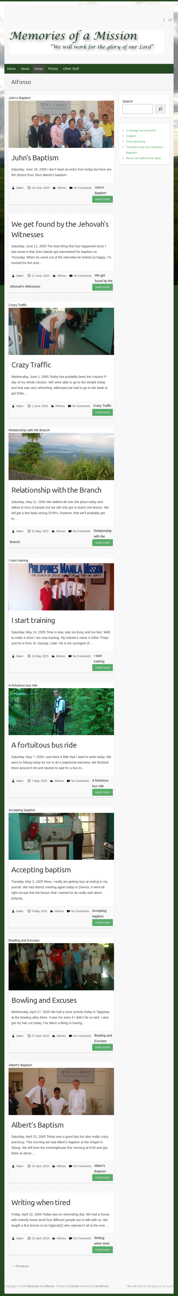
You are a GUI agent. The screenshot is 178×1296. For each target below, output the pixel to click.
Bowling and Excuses (43, 1000)
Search (128, 101)
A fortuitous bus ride (44, 745)
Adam (19, 188)
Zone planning (135, 141)
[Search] (160, 109)
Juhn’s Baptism (34, 157)
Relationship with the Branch (56, 490)
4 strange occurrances (141, 130)
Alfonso (61, 188)
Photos (53, 69)
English (131, 136)
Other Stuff (71, 69)
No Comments (83, 188)
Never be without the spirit (143, 158)
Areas (38, 69)
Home (11, 69)
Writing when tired (40, 1202)
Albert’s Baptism (37, 1125)
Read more (102, 199)
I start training (33, 620)
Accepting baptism (41, 869)
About (25, 69)
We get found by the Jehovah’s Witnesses (59, 229)
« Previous (21, 1266)
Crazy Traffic (31, 365)
